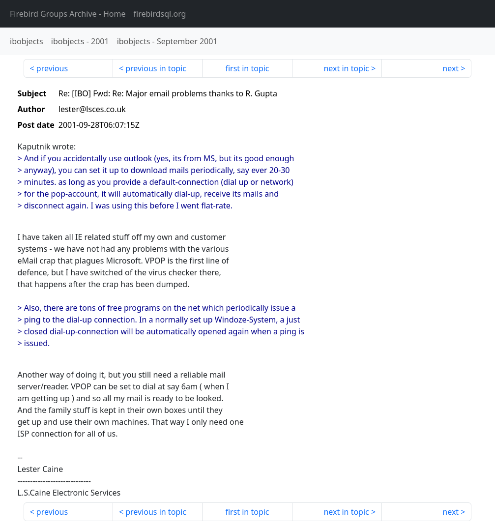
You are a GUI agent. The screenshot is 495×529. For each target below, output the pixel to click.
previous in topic (155, 68)
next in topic (346, 68)
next (450, 68)
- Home (68, 13)
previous (52, 68)
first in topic (247, 68)
